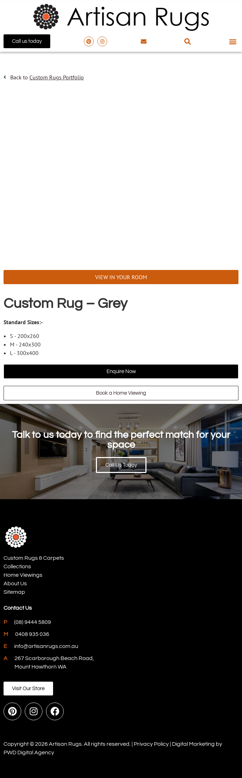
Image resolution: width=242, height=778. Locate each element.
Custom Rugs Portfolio (56, 77)
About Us (15, 583)
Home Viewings (23, 575)
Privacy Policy (151, 744)
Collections (17, 566)
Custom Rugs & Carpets (34, 558)
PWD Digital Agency (29, 752)
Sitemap (14, 592)
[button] (187, 41)
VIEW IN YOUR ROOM (121, 277)
